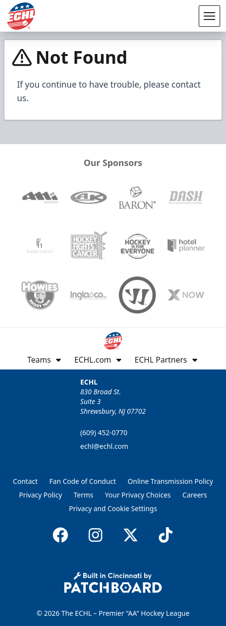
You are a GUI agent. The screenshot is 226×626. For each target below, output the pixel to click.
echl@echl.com (104, 446)
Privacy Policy (40, 494)
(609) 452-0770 (104, 432)
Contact (25, 481)
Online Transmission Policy (170, 481)
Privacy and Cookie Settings (113, 508)
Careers (195, 494)
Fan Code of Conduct (82, 481)
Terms (83, 494)
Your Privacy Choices (138, 494)
